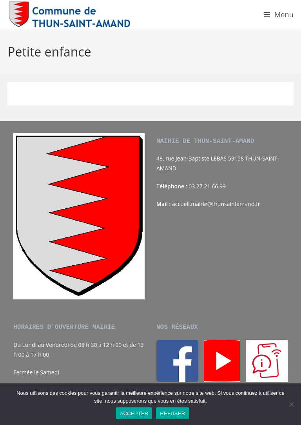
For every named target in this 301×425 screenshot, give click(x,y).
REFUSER (172, 413)
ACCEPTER (134, 413)
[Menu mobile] (279, 14)
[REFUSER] (291, 404)
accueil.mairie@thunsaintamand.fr (216, 204)
